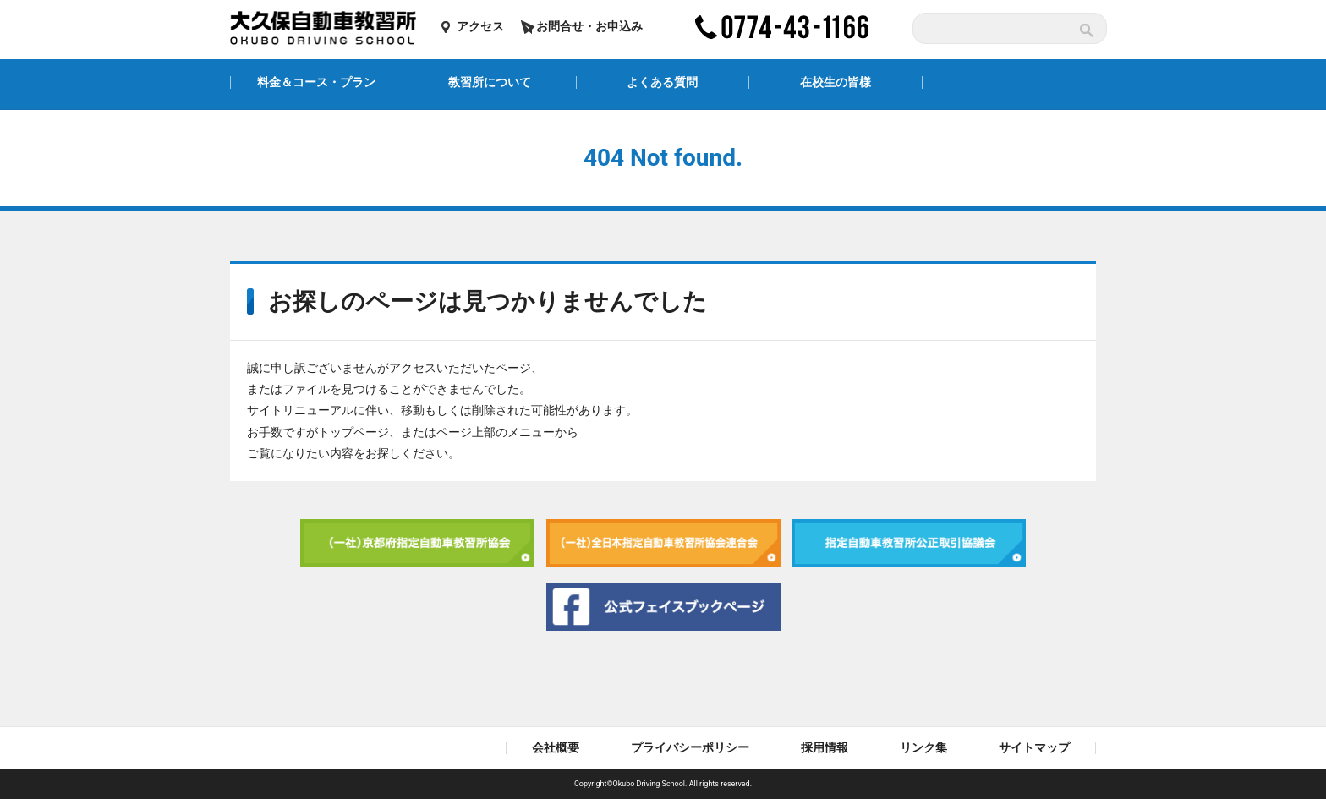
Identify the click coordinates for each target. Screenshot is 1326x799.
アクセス (480, 26)
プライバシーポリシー (690, 748)
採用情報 (824, 748)
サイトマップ (1034, 748)
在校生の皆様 (835, 82)
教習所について (489, 82)
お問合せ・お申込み (589, 26)
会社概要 (555, 748)
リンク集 (923, 748)
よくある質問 (662, 82)
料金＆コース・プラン (316, 82)
